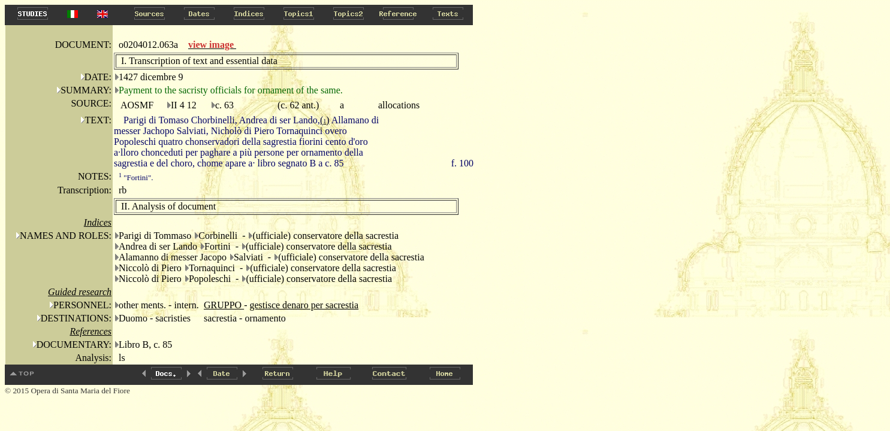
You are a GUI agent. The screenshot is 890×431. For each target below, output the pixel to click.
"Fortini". (136, 177)
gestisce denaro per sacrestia (303, 305)
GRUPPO (224, 305)
